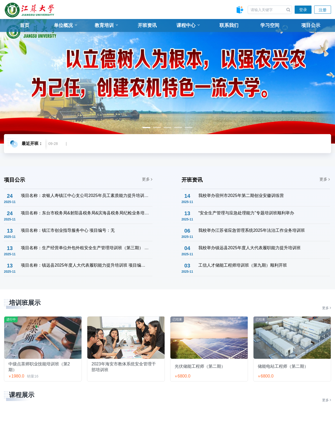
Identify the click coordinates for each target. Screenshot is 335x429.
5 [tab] (189, 127)
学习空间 (269, 25)
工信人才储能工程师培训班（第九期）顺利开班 (242, 265)
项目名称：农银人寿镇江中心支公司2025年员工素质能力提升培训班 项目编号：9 (85, 195)
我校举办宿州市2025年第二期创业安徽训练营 (241, 195)
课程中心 (188, 25)
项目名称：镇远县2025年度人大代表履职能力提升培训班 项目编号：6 (85, 265)
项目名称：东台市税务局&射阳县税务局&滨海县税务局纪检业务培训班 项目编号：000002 (85, 213)
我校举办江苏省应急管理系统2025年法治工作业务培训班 (251, 230)
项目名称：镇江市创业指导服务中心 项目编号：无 (68, 230)
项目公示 (310, 25)
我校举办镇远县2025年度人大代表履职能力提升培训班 (249, 248)
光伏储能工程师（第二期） (200, 366)
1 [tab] (146, 127)
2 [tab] (157, 127)
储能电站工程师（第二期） (283, 366)
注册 (323, 10)
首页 (24, 25)
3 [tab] (167, 127)
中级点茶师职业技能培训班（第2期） (39, 367)
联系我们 (228, 25)
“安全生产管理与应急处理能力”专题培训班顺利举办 (246, 213)
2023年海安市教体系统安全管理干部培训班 (124, 367)
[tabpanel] (167, 81)
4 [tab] (178, 127)
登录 (303, 9)
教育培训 (106, 25)
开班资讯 (147, 25)
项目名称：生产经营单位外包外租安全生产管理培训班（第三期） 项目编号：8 (85, 248)
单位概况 (65, 25)
